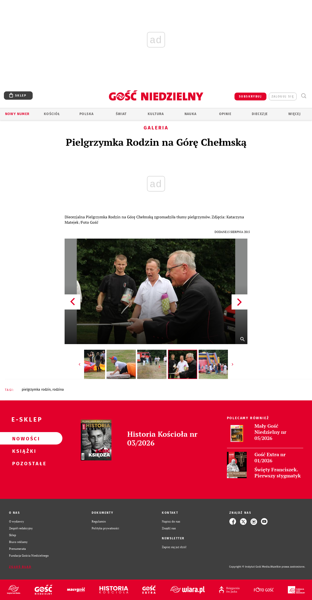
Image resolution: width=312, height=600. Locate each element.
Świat (121, 114)
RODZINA (58, 389)
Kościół (52, 114)
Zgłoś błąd (20, 567)
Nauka (191, 114)
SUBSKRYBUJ (250, 96)
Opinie (225, 114)
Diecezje (260, 114)
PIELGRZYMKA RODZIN (36, 389)
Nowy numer (17, 114)
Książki (23, 451)
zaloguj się (283, 96)
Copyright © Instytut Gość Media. (249, 566)
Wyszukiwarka (303, 95)
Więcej (294, 114)
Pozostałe (23, 463)
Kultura (156, 114)
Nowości (23, 438)
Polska (86, 114)
